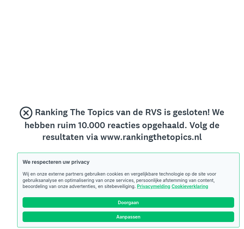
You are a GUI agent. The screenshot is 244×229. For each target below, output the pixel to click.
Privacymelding (153, 186)
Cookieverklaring (190, 186)
